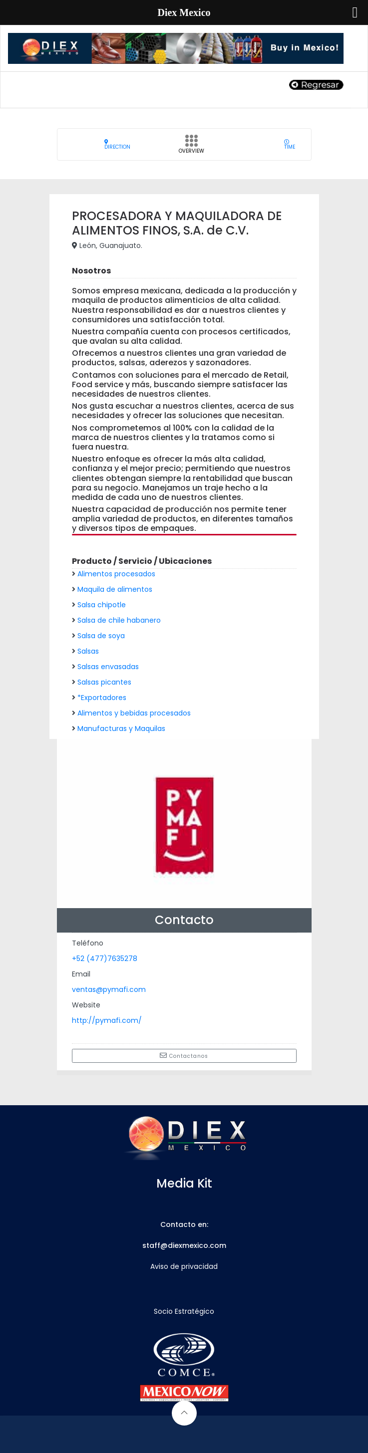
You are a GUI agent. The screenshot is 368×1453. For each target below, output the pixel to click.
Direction (117, 144)
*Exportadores (101, 698)
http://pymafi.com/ (107, 1020)
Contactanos (184, 1056)
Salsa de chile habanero (119, 620)
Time (289, 144)
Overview (191, 147)
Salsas (88, 651)
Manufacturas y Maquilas (121, 728)
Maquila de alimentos (114, 589)
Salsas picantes (104, 682)
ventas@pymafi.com (109, 989)
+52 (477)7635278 (104, 959)
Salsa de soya (101, 636)
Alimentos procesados (116, 574)
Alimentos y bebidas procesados (134, 713)
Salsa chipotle (101, 605)
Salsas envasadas (108, 667)
